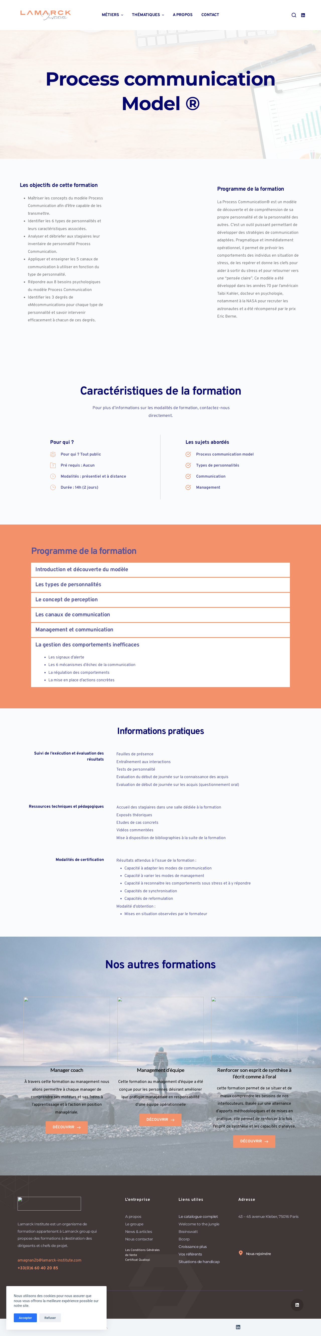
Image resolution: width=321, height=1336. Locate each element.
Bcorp (184, 1239)
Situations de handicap (199, 1261)
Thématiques (148, 15)
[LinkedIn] (303, 15)
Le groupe (134, 1224)
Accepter (25, 1318)
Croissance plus (193, 1246)
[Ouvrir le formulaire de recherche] (294, 15)
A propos (183, 15)
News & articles (138, 1231)
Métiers (113, 15)
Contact (210, 15)
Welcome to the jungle (199, 1224)
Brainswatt (188, 1231)
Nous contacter (139, 1239)
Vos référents (190, 1254)
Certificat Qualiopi (140, 1260)
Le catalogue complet (198, 1216)
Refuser (50, 1318)
